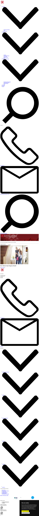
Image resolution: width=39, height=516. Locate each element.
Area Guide (5, 56)
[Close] (0, 515)
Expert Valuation (4, 233)
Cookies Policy (4, 491)
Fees (4, 30)
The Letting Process (6, 55)
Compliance (5, 31)
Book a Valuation (2, 267)
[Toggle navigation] (0, 5)
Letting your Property (7, 29)
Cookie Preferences (4, 492)
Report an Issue (6, 57)
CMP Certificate (4, 493)
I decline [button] (27, 511)
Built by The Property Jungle (4, 495)
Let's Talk (3, 85)
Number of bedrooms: (3, 504)
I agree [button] (23, 511)
